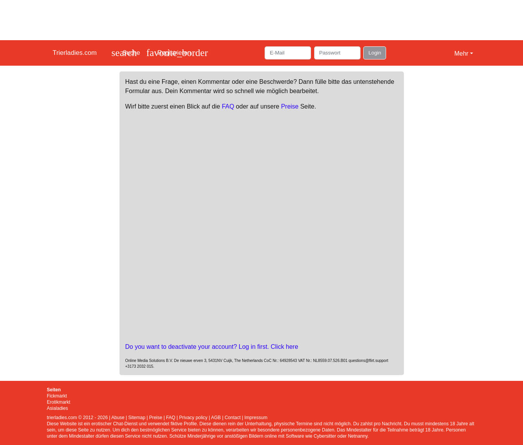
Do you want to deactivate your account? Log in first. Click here (211, 346)
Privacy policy (193, 417)
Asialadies (57, 408)
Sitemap (136, 417)
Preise (289, 106)
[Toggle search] (125, 53)
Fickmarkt (57, 396)
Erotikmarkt (58, 402)
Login (374, 53)
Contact (233, 417)
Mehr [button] (461, 53)
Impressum (255, 417)
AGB (215, 417)
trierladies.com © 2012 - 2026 (77, 417)
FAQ (228, 106)
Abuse (118, 417)
